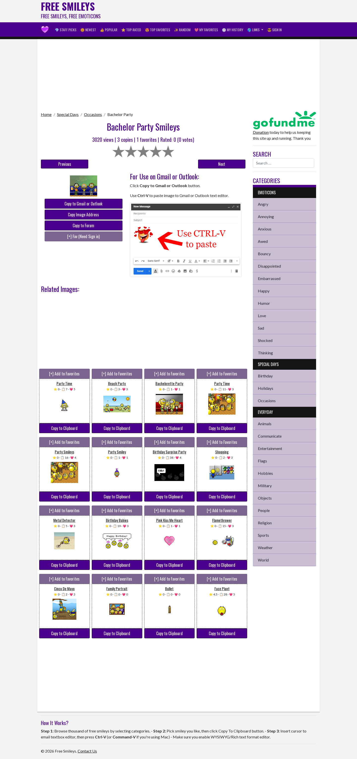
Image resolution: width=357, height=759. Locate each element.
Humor (264, 303)
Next (221, 164)
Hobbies (265, 473)
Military (265, 485)
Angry (263, 204)
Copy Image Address (83, 215)
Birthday (265, 375)
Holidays (265, 388)
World (263, 560)
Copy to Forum (83, 225)
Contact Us (87, 751)
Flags (262, 460)
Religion (265, 522)
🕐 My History (232, 29)
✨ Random (182, 29)
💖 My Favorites (206, 29)
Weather (265, 547)
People (264, 510)
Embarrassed (269, 278)
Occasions (93, 114)
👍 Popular (108, 29)
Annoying (266, 216)
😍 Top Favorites (157, 29)
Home (46, 114)
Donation (261, 132)
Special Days (68, 114)
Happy (263, 290)
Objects (265, 498)
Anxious (264, 228)
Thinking (265, 352)
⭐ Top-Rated (131, 29)
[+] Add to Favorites (64, 374)
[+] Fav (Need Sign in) (83, 236)
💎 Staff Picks (65, 29)
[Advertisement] (226, 11)
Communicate (270, 436)
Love (262, 315)
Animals (264, 423)
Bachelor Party (120, 114)
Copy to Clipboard (64, 428)
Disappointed (269, 266)
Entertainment (270, 448)
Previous (64, 164)
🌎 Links (253, 29)
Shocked (265, 340)
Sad (261, 328)
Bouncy (264, 253)
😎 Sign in (274, 29)
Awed (263, 241)
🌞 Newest (88, 29)
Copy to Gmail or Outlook (83, 204)
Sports (263, 535)
